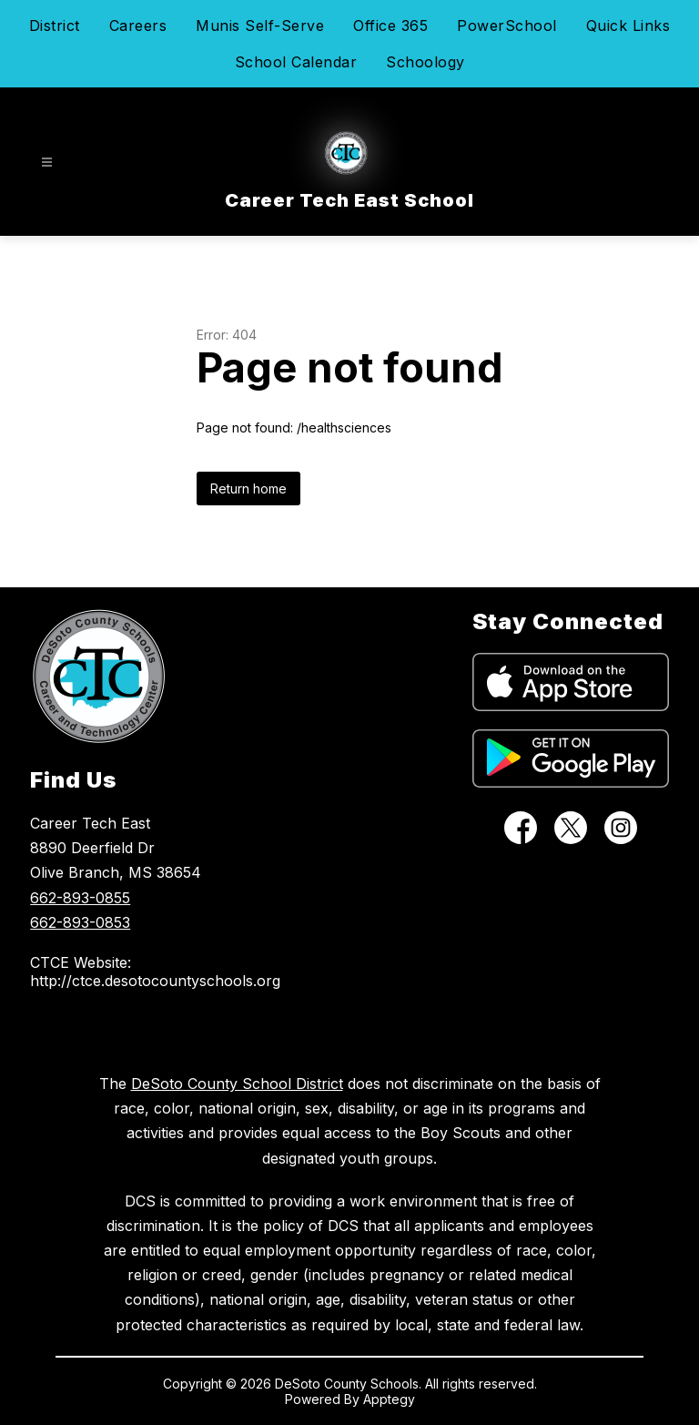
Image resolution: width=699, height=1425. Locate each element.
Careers (138, 25)
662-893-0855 (80, 898)
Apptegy (389, 1399)
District (54, 25)
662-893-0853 (80, 922)
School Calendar (296, 62)
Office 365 (390, 25)
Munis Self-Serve (260, 25)
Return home (248, 488)
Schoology (425, 62)
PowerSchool (507, 25)
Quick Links (628, 25)
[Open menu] (46, 162)
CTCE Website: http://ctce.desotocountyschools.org (131, 971)
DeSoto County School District (237, 1083)
